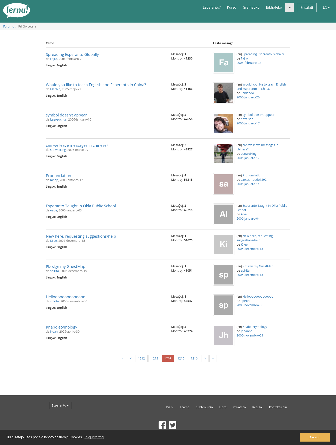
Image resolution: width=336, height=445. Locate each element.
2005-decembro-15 (250, 249)
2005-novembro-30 (250, 305)
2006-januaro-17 (248, 123)
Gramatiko (251, 7)
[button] (289, 7)
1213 (154, 358)
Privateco (239, 407)
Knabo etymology (61, 327)
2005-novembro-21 (250, 335)
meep (54, 180)
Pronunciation (58, 175)
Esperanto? (212, 7)
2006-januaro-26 (248, 97)
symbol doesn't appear (66, 115)
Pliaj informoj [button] (94, 437)
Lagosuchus (58, 119)
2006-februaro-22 (249, 63)
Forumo (8, 26)
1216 (194, 358)
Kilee (53, 241)
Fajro (53, 59)
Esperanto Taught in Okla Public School (81, 205)
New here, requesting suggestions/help (81, 236)
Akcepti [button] (314, 437)
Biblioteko (274, 7)
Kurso (231, 7)
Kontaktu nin (278, 407)
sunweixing (58, 150)
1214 (167, 358)
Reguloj (257, 407)
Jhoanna (246, 331)
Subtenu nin (204, 407)
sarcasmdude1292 (254, 179)
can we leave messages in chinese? (77, 145)
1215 (180, 358)
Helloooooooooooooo (65, 296)
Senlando (247, 93)
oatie (53, 210)
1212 (141, 358)
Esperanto (60, 405)
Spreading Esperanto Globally (72, 54)
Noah (54, 331)
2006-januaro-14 (248, 184)
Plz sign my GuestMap (65, 266)
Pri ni (169, 407)
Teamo (184, 407)
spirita (54, 271)
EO (326, 7)
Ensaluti (306, 7)
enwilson (247, 119)
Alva (244, 214)
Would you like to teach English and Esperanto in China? (96, 84)
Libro (222, 407)
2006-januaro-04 (248, 218)
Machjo (55, 89)
